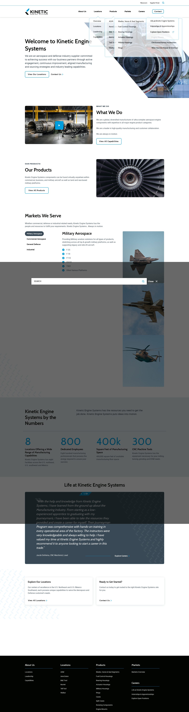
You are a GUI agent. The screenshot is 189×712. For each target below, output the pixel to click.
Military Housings (102, 688)
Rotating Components (104, 705)
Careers (146, 11)
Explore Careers (121, 556)
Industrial (30, 250)
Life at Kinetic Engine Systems (143, 690)
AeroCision (65, 676)
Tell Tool (63, 688)
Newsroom (143, 3)
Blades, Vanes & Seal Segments (107, 672)
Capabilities (29, 680)
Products (124, 11)
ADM (62, 672)
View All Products (38, 191)
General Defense (33, 245)
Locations (114, 11)
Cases (98, 697)
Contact (158, 11)
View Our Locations (38, 74)
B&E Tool (64, 680)
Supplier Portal (154, 3)
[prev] (82, 494)
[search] (163, 3)
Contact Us (61, 74)
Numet (63, 684)
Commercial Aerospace (36, 239)
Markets (135, 11)
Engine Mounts (101, 709)
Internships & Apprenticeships (143, 694)
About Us (102, 11)
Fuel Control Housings (104, 676)
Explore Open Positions (140, 698)
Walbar (63, 693)
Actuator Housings (103, 684)
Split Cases (100, 701)
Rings (98, 693)
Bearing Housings (102, 680)
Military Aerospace (34, 234)
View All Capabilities (109, 142)
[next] (88, 494)
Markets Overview (138, 672)
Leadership (29, 676)
